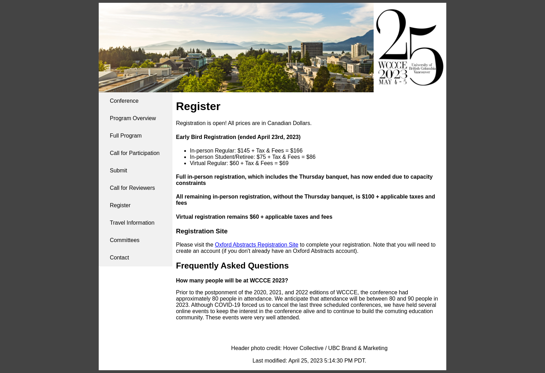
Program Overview (133, 118)
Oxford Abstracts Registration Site (256, 245)
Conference (124, 101)
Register (120, 205)
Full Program (126, 136)
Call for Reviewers (132, 188)
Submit (118, 170)
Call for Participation (135, 153)
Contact (119, 258)
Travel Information (132, 223)
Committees (124, 240)
